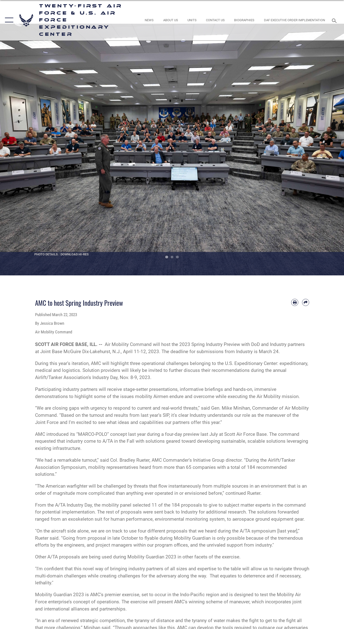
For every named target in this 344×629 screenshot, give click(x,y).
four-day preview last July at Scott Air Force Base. (216, 434)
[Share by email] (305, 302)
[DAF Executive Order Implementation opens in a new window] (294, 20)
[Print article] (294, 302)
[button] (8, 20)
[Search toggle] (335, 20)
